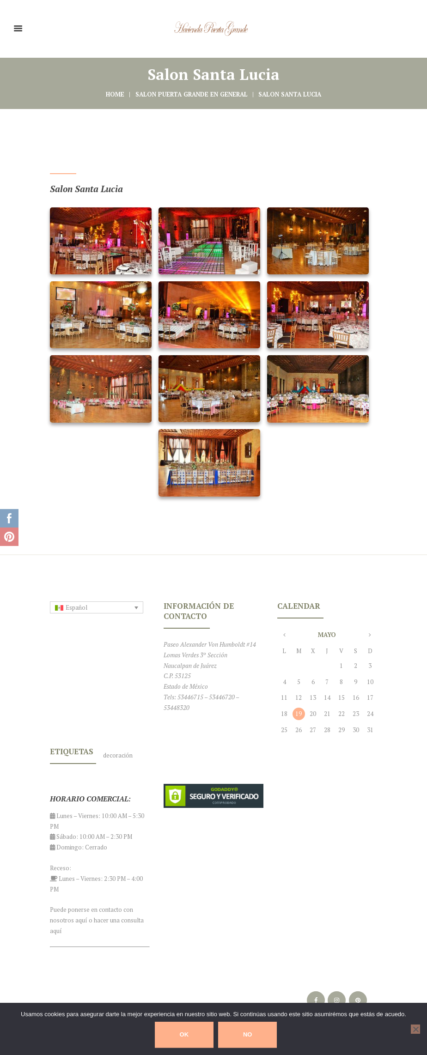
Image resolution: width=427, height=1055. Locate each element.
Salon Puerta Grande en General (191, 94)
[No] (415, 1029)
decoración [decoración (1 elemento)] (118, 755)
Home (115, 94)
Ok (184, 1034)
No (247, 1034)
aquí (81, 920)
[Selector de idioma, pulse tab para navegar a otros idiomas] (96, 607)
